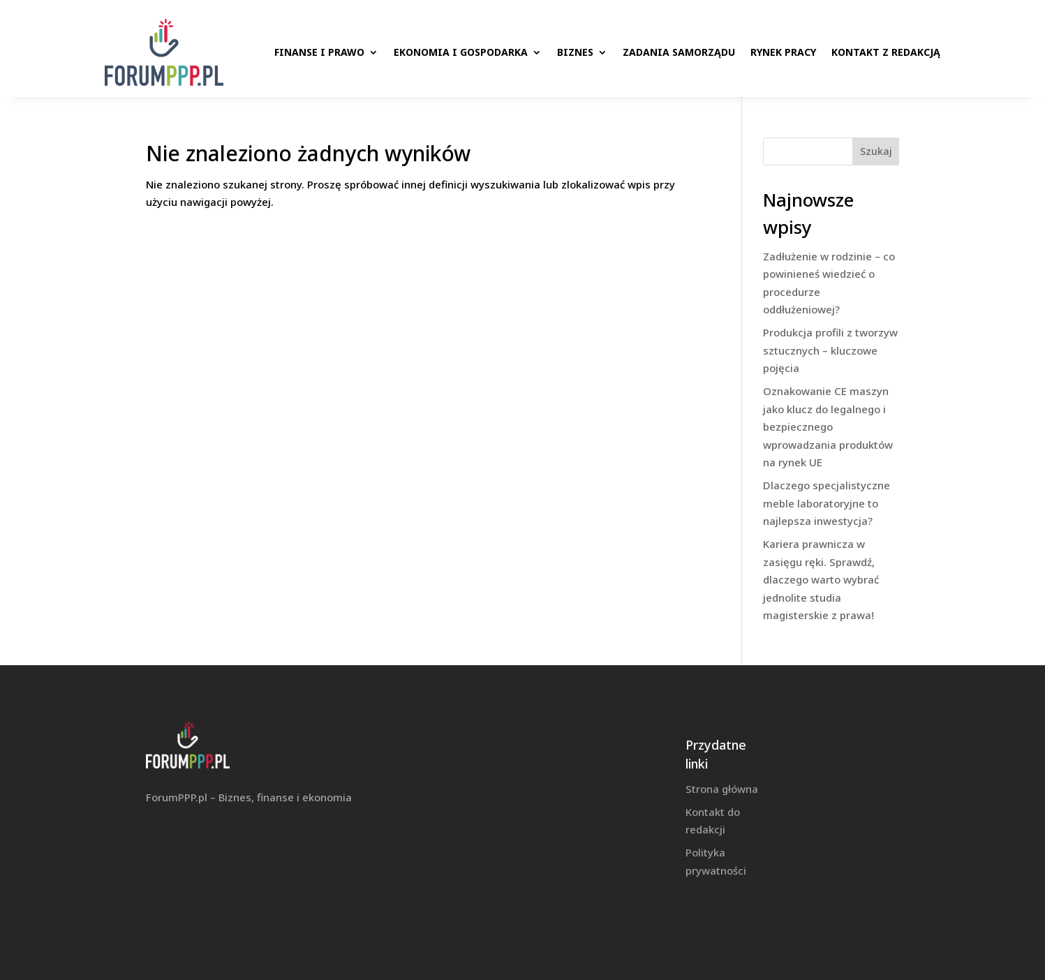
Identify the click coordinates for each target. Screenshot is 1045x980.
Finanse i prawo (319, 52)
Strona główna (721, 789)
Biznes (575, 52)
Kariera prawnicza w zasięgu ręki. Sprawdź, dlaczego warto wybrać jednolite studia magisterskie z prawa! (821, 579)
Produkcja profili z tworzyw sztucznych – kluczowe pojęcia (830, 350)
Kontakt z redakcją (885, 52)
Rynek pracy (783, 52)
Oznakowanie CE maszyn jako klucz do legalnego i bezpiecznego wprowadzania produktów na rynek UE (828, 426)
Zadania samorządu (679, 52)
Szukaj (876, 151)
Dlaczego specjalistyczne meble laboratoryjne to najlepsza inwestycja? (826, 503)
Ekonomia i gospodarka (461, 52)
